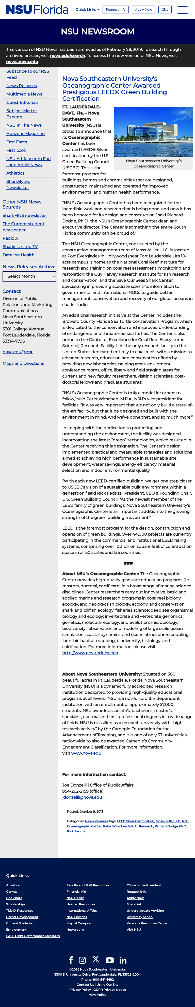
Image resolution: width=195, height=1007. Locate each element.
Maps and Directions (23, 363)
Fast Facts (16, 142)
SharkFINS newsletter (25, 215)
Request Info (115, 9)
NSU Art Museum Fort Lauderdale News (28, 161)
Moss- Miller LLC (168, 821)
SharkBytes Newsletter (18, 184)
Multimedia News (24, 94)
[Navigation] (182, 9)
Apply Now (143, 9)
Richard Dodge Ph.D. (171, 826)
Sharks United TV (20, 246)
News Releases (21, 85)
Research (146, 826)
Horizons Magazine (25, 133)
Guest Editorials (22, 102)
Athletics (15, 173)
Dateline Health (19, 255)
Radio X (10, 238)
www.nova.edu (86, 753)
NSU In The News (24, 125)
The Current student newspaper (23, 226)
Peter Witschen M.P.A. (120, 826)
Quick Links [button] (87, 9)
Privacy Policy (80, 990)
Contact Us (85, 984)
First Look (16, 150)
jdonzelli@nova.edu (82, 797)
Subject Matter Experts (21, 113)
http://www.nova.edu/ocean (90, 652)
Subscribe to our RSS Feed (27, 74)
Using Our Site (107, 984)
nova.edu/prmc (18, 351)
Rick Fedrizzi (76, 831)
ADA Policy (97, 995)
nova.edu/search (67, 55)
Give (165, 9)
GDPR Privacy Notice (109, 990)
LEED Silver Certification (135, 821)
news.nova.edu (22, 61)
